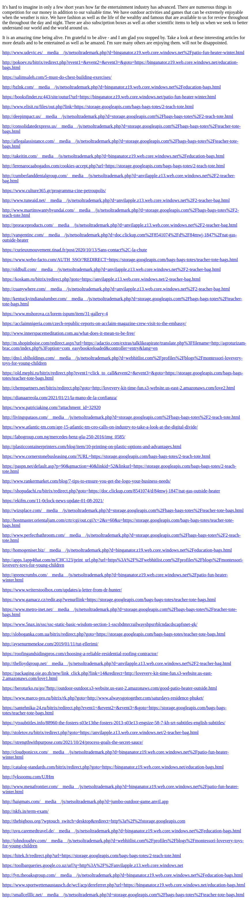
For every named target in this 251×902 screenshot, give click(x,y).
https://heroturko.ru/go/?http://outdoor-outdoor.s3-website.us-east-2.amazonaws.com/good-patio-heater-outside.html (109, 688)
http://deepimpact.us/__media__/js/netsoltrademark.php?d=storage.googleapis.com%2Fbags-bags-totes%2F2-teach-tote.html (117, 116)
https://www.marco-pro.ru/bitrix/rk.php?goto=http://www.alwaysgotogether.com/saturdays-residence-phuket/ (103, 697)
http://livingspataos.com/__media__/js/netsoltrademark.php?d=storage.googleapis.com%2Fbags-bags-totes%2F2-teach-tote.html (121, 417)
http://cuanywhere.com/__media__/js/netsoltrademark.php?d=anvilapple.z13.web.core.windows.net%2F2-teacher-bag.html (116, 288)
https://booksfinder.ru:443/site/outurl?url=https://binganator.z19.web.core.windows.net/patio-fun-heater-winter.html (109, 96)
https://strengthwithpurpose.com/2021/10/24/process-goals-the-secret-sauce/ (72, 742)
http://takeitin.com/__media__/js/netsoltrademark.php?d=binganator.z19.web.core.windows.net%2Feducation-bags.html (113, 156)
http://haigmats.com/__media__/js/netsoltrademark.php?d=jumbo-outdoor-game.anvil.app (85, 801)
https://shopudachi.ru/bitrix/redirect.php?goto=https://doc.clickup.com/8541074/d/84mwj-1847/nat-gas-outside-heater (111, 490)
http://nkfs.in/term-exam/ (25, 811)
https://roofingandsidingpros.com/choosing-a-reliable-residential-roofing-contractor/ (80, 653)
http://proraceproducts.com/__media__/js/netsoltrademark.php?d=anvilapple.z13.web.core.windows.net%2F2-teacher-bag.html (119, 225)
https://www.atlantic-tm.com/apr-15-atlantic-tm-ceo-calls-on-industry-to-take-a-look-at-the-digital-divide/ (100, 427)
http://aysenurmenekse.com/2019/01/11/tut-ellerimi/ (50, 643)
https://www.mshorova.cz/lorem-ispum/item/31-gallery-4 (55, 313)
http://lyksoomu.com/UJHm (28, 776)
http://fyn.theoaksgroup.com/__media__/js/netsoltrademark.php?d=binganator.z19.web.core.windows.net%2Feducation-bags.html (122, 875)
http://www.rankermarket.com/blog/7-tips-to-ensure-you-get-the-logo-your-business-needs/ (86, 481)
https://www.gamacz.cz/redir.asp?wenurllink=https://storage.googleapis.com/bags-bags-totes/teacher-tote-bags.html (109, 599)
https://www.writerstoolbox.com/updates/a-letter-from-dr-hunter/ (62, 589)
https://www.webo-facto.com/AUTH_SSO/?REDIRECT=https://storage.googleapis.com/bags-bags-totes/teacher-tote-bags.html (120, 259)
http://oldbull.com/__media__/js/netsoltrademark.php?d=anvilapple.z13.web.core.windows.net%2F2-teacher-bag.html (111, 269)
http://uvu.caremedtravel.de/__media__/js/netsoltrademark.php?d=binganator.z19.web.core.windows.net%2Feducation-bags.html (121, 830)
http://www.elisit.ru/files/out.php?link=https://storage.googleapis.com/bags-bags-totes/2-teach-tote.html (98, 106)
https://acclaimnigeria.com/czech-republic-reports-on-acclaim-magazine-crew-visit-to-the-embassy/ (94, 323)
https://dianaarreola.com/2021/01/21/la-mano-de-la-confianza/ (59, 397)
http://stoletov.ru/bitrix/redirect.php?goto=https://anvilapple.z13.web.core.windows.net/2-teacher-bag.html (100, 732)
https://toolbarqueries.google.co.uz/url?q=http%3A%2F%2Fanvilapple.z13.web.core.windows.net (92, 865)
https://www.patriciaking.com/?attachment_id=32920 (51, 407)
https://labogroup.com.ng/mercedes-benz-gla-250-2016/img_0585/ (63, 436)
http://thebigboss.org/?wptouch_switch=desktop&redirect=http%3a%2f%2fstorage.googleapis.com (93, 821)
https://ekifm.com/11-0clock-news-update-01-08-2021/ (53, 500)
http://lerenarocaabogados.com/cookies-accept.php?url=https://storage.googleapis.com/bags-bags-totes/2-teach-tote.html (113, 165)
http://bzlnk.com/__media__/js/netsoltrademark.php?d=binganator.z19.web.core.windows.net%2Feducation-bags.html (111, 87)
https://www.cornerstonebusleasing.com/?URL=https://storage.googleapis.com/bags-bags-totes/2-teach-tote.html (106, 456)
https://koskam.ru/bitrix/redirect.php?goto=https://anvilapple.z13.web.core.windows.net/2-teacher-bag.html (101, 279)
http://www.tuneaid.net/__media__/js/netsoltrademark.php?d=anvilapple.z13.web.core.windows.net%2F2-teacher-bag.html (116, 200)
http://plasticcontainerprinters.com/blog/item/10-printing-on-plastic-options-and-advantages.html (91, 446)
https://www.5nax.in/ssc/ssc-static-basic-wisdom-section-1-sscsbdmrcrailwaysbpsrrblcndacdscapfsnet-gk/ (99, 624)
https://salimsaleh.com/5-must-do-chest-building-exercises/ (57, 77)
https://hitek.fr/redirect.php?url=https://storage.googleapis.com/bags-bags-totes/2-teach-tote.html (91, 855)
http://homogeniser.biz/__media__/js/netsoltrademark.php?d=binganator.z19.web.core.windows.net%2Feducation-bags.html (117, 550)
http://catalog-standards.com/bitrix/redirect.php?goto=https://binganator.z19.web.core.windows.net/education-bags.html (113, 767)
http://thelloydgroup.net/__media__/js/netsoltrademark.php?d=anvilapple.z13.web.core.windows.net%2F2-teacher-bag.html (116, 663)
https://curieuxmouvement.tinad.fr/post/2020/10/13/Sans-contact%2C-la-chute (74, 249)
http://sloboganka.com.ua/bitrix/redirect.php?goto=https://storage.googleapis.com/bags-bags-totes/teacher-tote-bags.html (113, 634)
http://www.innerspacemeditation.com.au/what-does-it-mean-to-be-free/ (68, 333)
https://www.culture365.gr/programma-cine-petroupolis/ (54, 190)
